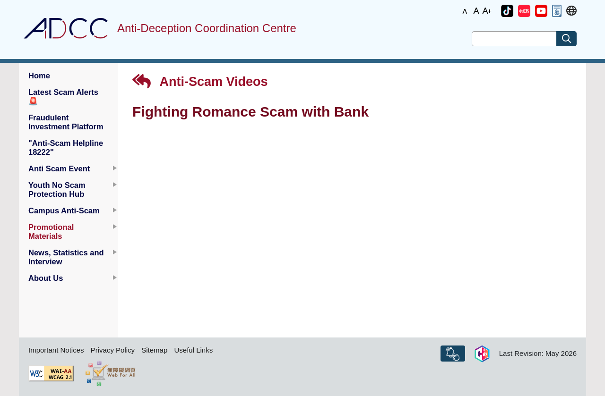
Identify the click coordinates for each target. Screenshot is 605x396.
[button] (507, 11)
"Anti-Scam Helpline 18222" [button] (65, 147)
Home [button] (39, 75)
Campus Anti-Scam (64, 210)
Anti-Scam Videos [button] (200, 81)
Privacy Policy (113, 350)
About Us (45, 278)
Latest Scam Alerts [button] (63, 96)
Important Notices (56, 350)
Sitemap (154, 350)
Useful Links (193, 350)
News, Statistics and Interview (66, 257)
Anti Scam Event (59, 168)
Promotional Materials (51, 231)
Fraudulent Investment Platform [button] (66, 122)
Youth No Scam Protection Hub (57, 189)
